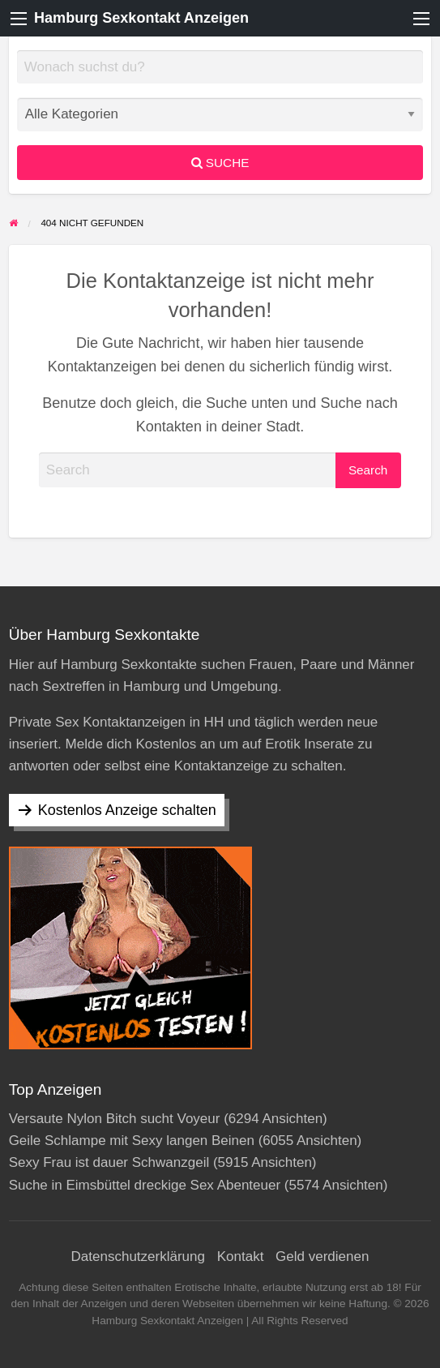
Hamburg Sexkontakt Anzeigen (141, 18)
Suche (220, 162)
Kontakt (240, 1256)
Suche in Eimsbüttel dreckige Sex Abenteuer (144, 1185)
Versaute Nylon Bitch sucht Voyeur (114, 1118)
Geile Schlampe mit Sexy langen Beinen (131, 1140)
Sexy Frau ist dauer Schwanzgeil (109, 1162)
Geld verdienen (322, 1256)
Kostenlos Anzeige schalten (127, 810)
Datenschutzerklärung (138, 1256)
